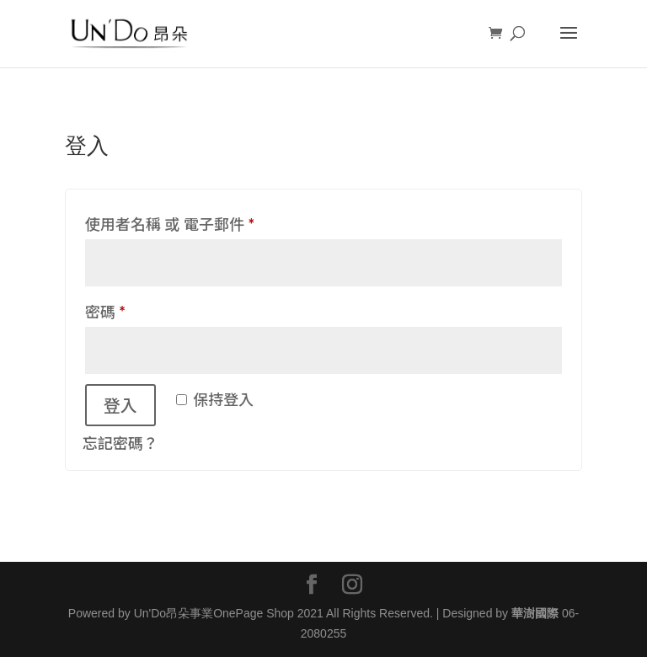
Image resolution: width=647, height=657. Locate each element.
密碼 (112, 311)
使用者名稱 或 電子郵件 (177, 224)
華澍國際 (535, 613)
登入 (120, 405)
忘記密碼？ (120, 443)
